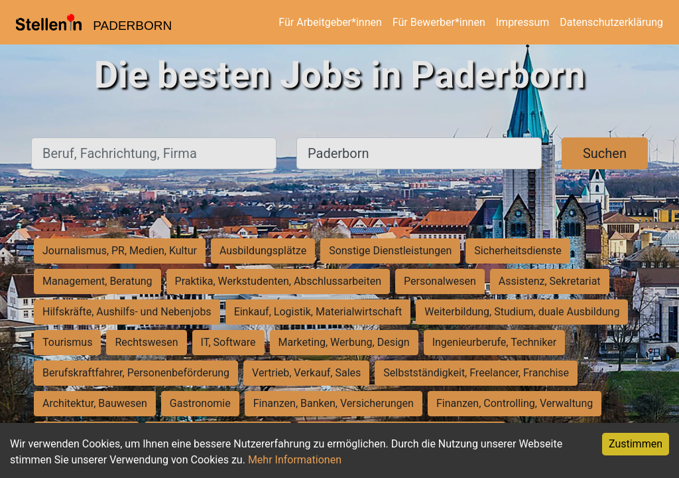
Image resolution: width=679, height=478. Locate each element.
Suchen (605, 153)
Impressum (523, 22)
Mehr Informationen (294, 459)
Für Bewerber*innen (439, 22)
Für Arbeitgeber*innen (329, 22)
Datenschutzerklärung (611, 22)
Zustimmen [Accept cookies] (635, 444)
